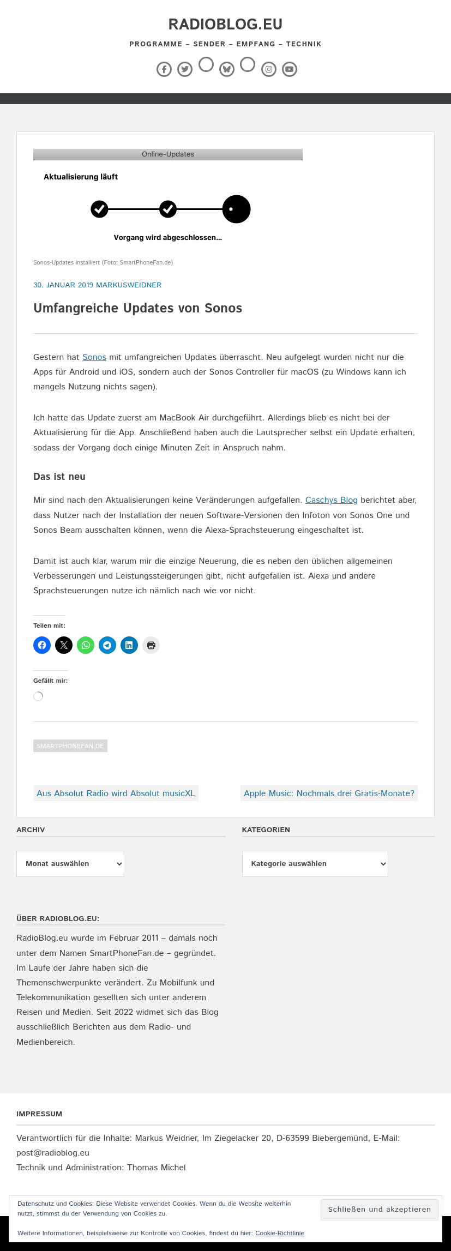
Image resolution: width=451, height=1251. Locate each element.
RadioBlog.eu (225, 25)
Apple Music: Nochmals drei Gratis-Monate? (329, 793)
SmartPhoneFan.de (70, 746)
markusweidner (129, 285)
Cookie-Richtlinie (279, 1233)
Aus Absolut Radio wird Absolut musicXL (116, 793)
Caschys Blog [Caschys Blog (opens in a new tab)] (331, 500)
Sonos (94, 357)
